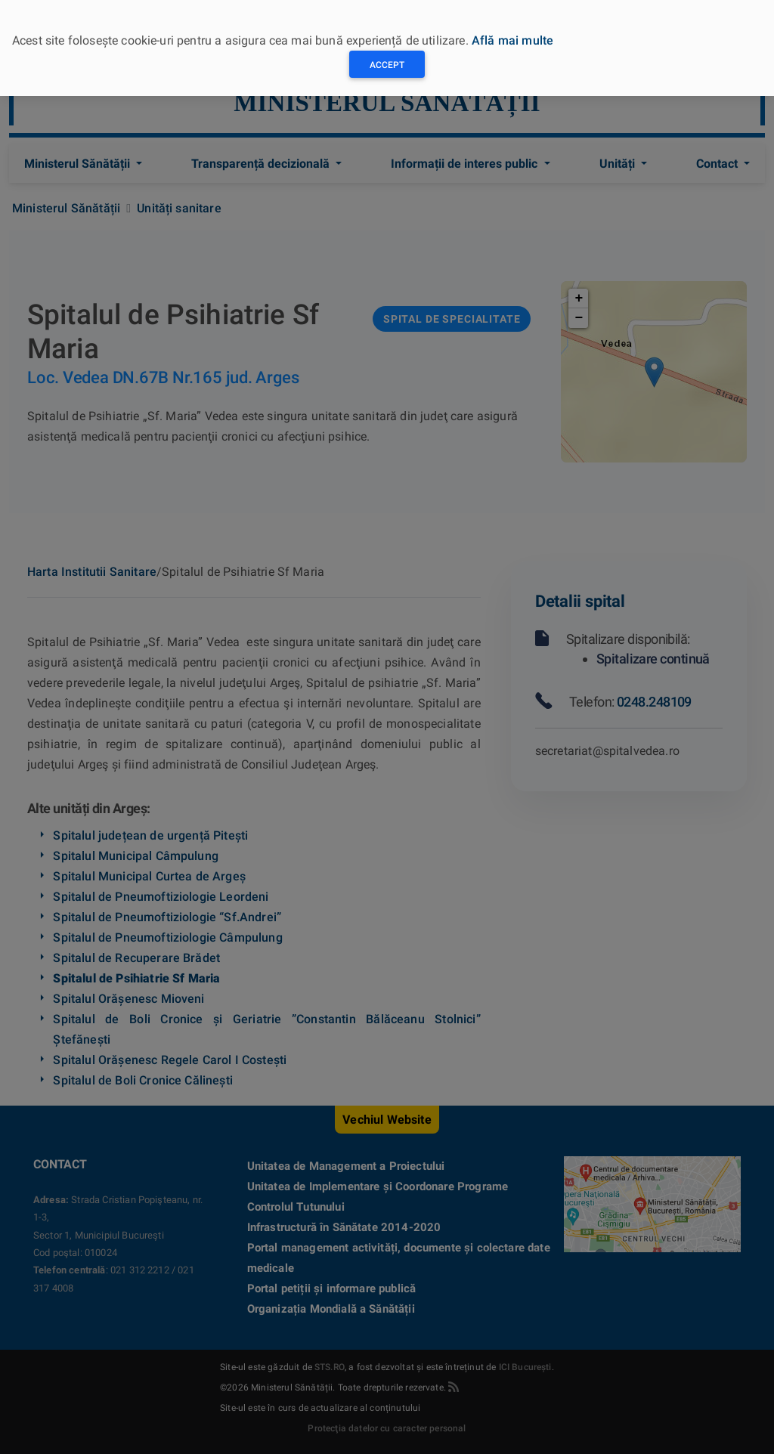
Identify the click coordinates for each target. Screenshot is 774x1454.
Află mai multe (512, 40)
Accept (387, 65)
